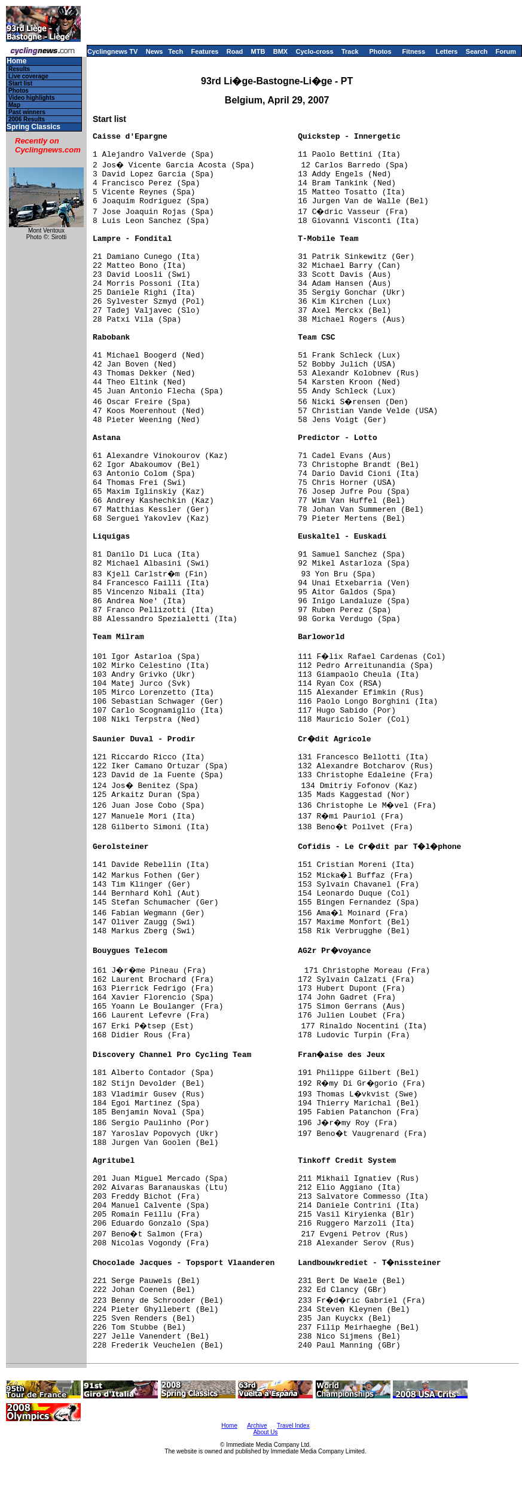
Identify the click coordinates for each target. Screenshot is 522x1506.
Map (14, 105)
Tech (175, 51)
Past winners (26, 112)
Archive (257, 1425)
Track (350, 51)
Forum (506, 51)
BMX (280, 51)
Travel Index (293, 1425)
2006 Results (26, 119)
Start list (20, 83)
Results (19, 69)
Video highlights (31, 97)
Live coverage (28, 76)
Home (16, 61)
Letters (447, 51)
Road (235, 51)
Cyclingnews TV (112, 51)
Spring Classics (33, 127)
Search (477, 51)
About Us (265, 1432)
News (154, 51)
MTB (258, 51)
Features (205, 51)
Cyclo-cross (315, 51)
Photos (380, 51)
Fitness (413, 51)
